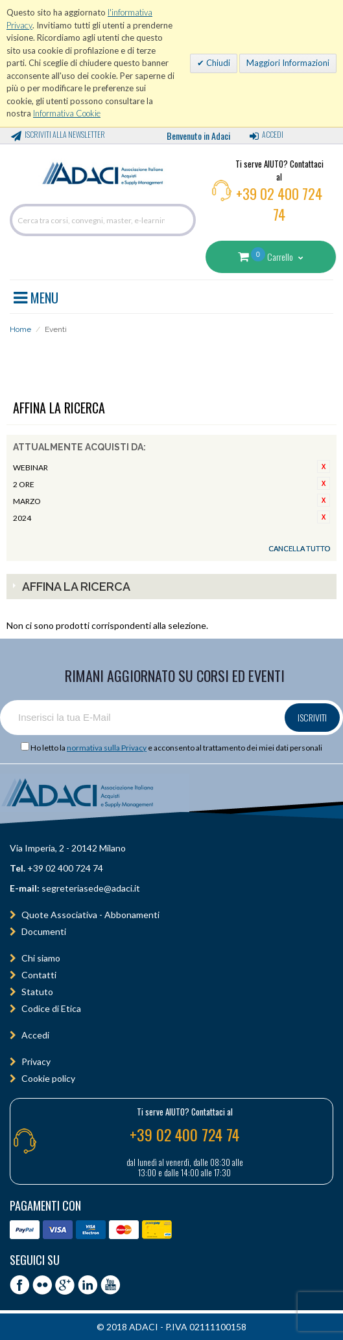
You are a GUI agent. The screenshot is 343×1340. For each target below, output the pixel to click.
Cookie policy (48, 1078)
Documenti (43, 931)
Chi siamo (40, 957)
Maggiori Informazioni (287, 63)
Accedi (272, 134)
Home (20, 329)
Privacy (36, 1061)
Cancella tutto (299, 548)
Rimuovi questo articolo (323, 466)
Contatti (38, 974)
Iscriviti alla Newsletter (65, 134)
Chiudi (217, 63)
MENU (36, 295)
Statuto (37, 991)
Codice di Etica (51, 1008)
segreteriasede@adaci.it (90, 888)
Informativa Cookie (67, 113)
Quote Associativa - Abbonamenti (90, 914)
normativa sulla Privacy (107, 747)
